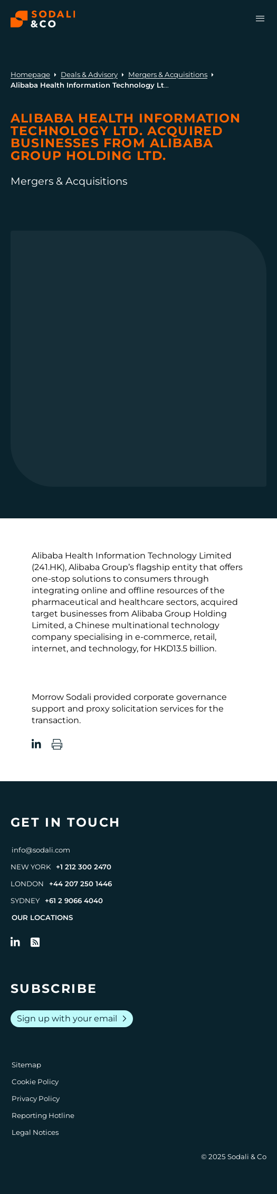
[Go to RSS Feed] (35, 942)
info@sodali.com (41, 850)
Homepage (30, 74)
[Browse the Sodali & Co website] (43, 19)
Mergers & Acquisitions (167, 74)
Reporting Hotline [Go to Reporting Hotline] (43, 1115)
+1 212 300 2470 (83, 867)
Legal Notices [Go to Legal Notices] (35, 1132)
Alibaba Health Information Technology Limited (132, 556)
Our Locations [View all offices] (42, 917)
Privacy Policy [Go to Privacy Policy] (36, 1098)
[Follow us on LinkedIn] (15, 942)
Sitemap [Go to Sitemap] (26, 1064)
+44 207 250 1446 (80, 883)
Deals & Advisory (89, 74)
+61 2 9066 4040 (74, 900)
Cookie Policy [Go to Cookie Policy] (35, 1081)
